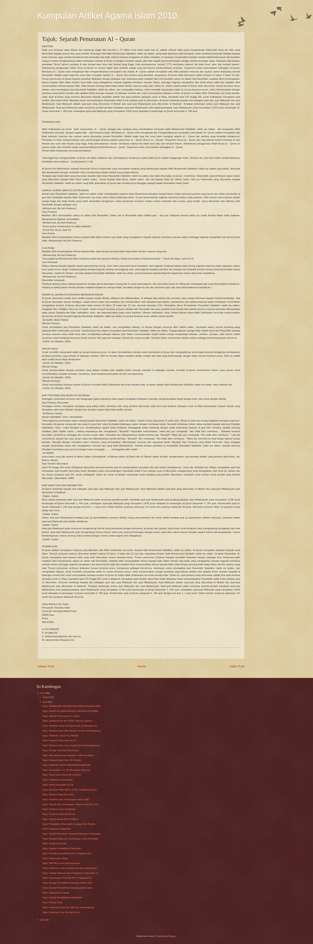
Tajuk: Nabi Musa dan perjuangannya (61, 863)
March (46, 697)
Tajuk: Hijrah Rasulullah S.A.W (57, 784)
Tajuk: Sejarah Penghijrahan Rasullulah (62, 897)
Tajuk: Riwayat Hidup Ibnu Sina (58, 794)
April (45, 702)
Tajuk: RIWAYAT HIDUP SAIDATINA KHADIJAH (66, 765)
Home (141, 666)
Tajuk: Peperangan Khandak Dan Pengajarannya (67, 878)
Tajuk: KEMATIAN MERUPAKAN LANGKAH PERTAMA (70, 711)
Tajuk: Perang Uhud (52, 902)
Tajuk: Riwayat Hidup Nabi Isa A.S (59, 740)
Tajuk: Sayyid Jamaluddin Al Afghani (60, 819)
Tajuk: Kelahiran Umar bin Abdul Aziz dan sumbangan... (70, 868)
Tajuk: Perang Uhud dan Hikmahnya (60, 750)
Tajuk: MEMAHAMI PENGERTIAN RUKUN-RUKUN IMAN (71, 706)
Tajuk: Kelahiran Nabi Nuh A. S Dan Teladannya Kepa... (70, 789)
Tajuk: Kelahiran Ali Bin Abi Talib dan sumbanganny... (69, 907)
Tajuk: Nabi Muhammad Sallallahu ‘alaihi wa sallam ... (69, 755)
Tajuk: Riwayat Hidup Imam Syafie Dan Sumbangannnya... (71, 745)
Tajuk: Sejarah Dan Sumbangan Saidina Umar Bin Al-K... (71, 804)
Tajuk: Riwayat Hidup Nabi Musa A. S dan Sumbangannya (71, 730)
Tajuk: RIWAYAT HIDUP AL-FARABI (60, 735)
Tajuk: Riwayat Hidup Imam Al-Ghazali (61, 760)
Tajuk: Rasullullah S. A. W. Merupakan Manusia (66, 770)
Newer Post (46, 666)
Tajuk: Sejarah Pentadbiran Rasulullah (61, 848)
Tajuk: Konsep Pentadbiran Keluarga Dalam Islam (67, 883)
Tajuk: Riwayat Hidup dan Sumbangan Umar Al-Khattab (70, 838)
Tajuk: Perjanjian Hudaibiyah (56, 829)
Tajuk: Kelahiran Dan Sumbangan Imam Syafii (65, 799)
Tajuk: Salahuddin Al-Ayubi (55, 892)
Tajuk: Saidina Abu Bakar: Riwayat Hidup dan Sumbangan (71, 833)
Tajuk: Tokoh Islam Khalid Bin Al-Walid (61, 775)
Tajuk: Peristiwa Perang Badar (57, 779)
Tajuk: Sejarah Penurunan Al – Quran (61, 716)
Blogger (172, 936)
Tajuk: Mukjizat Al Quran (54, 843)
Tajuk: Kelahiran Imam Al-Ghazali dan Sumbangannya (69, 725)
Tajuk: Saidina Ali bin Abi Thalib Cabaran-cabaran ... (68, 721)
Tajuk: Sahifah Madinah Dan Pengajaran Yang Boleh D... (71, 873)
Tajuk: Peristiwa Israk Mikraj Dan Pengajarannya (66, 853)
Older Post (237, 666)
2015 (43, 920)
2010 (43, 693)
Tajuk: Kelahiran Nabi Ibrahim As (58, 814)
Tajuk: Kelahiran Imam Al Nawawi (59, 809)
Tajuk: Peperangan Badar (55, 858)
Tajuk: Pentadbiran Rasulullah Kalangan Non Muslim (68, 824)
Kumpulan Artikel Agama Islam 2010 (107, 15)
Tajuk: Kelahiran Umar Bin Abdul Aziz (61, 912)
